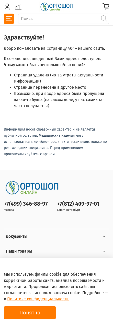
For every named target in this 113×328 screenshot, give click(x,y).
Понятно (29, 313)
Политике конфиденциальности (38, 298)
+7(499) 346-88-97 (26, 204)
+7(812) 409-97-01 (78, 204)
